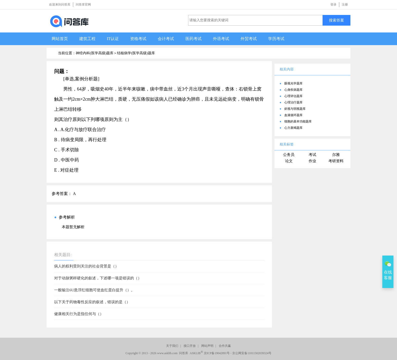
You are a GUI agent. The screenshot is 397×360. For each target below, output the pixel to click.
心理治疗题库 (293, 102)
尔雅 (336, 155)
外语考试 (221, 39)
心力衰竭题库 (293, 128)
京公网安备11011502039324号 (251, 353)
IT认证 (113, 39)
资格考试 (138, 39)
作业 (312, 161)
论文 (289, 161)
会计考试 (166, 39)
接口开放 (190, 346)
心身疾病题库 (293, 90)
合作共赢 (225, 346)
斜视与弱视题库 (295, 109)
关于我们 (172, 346)
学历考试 (276, 39)
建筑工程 (87, 39)
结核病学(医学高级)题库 (136, 53)
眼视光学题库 (293, 83)
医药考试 (193, 39)
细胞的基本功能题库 (298, 121)
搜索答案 (336, 20)
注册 (345, 4)
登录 (333, 4)
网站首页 (60, 39)
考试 (312, 155)
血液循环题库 (293, 115)
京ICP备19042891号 (217, 353)
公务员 (288, 155)
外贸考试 (249, 39)
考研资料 (336, 161)
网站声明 (207, 346)
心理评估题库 (293, 96)
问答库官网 (83, 4)
